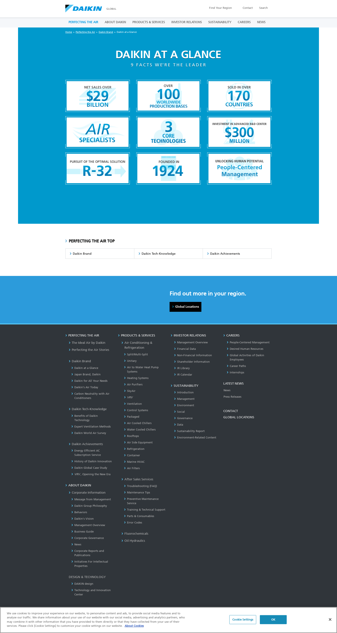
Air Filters (132, 468)
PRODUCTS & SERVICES (148, 22)
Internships (235, 372)
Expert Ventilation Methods (91, 426)
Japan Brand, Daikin (86, 374)
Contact (248, 7)
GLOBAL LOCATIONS (238, 417)
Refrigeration (134, 448)
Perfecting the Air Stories (89, 350)
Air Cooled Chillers (138, 423)
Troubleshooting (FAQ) (140, 486)
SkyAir (129, 391)
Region (220, 7)
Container (132, 455)
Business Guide (82, 531)
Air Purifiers (133, 384)
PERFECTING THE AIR (83, 22)
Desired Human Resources (245, 348)
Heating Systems (136, 378)
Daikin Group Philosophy (89, 505)
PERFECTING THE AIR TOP (92, 241)
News (76, 544)
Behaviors (79, 512)
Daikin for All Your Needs (89, 380)
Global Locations (187, 307)
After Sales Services (137, 479)
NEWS (261, 22)
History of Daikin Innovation (91, 461)
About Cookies (134, 629)
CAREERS (244, 22)
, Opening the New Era (90, 474)
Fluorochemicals (134, 534)
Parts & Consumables (139, 516)
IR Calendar (183, 374)
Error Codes (133, 522)
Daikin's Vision (82, 518)
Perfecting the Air (85, 32)
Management (184, 398)
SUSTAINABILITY (219, 22)
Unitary (130, 360)
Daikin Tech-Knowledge (159, 254)
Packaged (131, 416)
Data (178, 424)
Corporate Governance (87, 538)
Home (68, 32)
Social (179, 411)
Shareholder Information (192, 361)
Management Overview (88, 525)
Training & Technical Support (144, 509)
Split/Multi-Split (136, 354)
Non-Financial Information (193, 355)
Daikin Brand (106, 32)
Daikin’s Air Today (84, 387)
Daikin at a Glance (84, 368)
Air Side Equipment (138, 442)
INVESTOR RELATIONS (186, 22)
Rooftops (131, 436)
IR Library (182, 368)
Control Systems (136, 410)
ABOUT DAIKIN (115, 22)
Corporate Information (87, 493)
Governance (183, 418)
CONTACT (230, 411)
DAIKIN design (82, 583)
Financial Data (185, 348)
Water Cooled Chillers (140, 429)
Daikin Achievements (225, 254)
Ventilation (133, 403)
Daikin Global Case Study (89, 467)
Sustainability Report (189, 431)
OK (273, 623)
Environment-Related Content (195, 437)
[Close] (330, 623)
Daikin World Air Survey (88, 433)
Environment (184, 405)
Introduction (184, 392)
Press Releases (232, 396)
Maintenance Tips (137, 492)
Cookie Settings (242, 623)
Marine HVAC (134, 461)
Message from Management (91, 499)
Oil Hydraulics (133, 541)
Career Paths (236, 366)
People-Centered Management (248, 342)
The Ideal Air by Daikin (87, 343)
